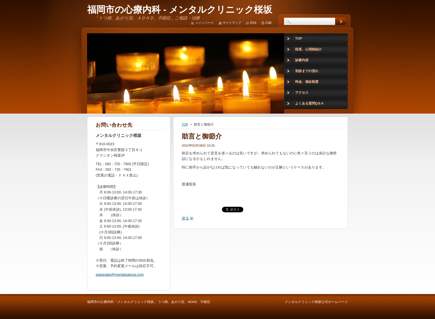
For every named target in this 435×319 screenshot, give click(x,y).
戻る (185, 218)
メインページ (204, 22)
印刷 (268, 22)
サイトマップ (232, 22)
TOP (185, 124)
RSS (253, 22)
